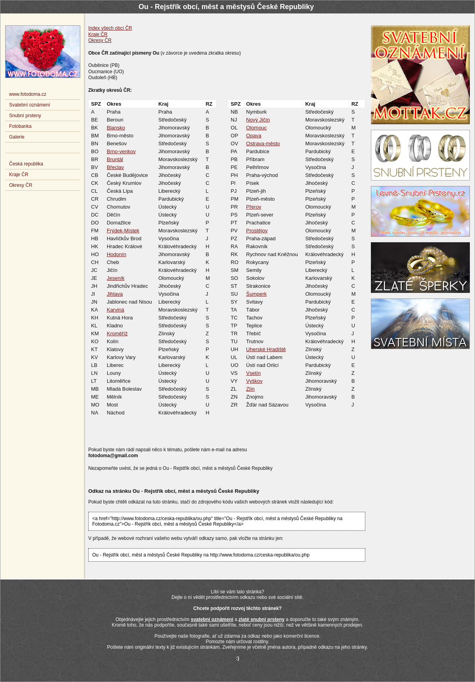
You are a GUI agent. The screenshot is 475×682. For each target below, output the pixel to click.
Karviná (115, 310)
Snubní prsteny (25, 115)
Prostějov (257, 231)
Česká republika (26, 164)
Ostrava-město (263, 143)
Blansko (116, 128)
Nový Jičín (258, 120)
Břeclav (115, 167)
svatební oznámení (212, 619)
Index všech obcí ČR (110, 28)
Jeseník (116, 278)
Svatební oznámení (29, 105)
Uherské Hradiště (266, 349)
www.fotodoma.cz (27, 94)
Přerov (253, 207)
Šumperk (256, 294)
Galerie (17, 137)
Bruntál (115, 159)
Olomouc (256, 128)
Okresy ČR (100, 40)
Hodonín (116, 254)
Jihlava (115, 294)
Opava (253, 136)
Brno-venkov (121, 151)
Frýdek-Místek (123, 231)
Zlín (250, 389)
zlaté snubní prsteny (262, 619)
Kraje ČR (98, 34)
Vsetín (253, 373)
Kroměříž (117, 333)
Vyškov (254, 381)
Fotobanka (20, 126)
